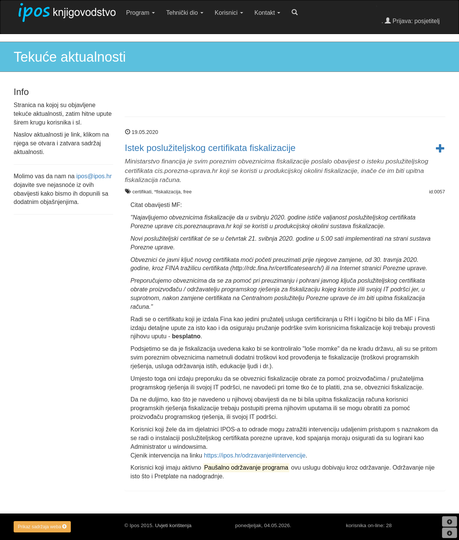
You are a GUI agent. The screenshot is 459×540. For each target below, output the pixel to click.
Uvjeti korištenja (173, 525)
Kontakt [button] (267, 12)
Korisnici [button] (229, 12)
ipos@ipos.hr (94, 176)
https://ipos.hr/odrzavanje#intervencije (255, 455)
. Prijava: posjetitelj (410, 21)
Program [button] (140, 12)
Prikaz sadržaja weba (42, 526)
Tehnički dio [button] (184, 12)
